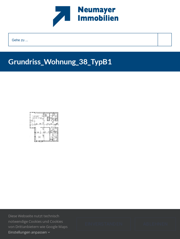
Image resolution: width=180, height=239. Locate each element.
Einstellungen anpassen (29, 232)
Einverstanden (103, 224)
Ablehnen (155, 224)
